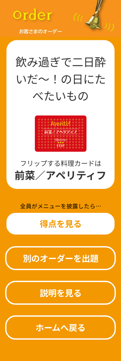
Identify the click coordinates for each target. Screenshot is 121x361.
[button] (60, 223)
